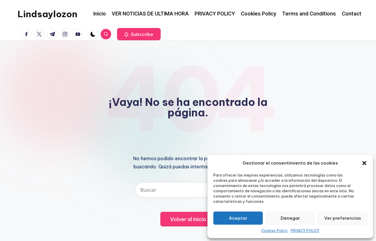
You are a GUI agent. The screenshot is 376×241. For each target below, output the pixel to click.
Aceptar (238, 218)
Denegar (290, 218)
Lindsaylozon (47, 14)
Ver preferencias (342, 218)
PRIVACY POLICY (305, 230)
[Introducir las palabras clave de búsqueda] (188, 189)
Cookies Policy (274, 230)
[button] (364, 163)
